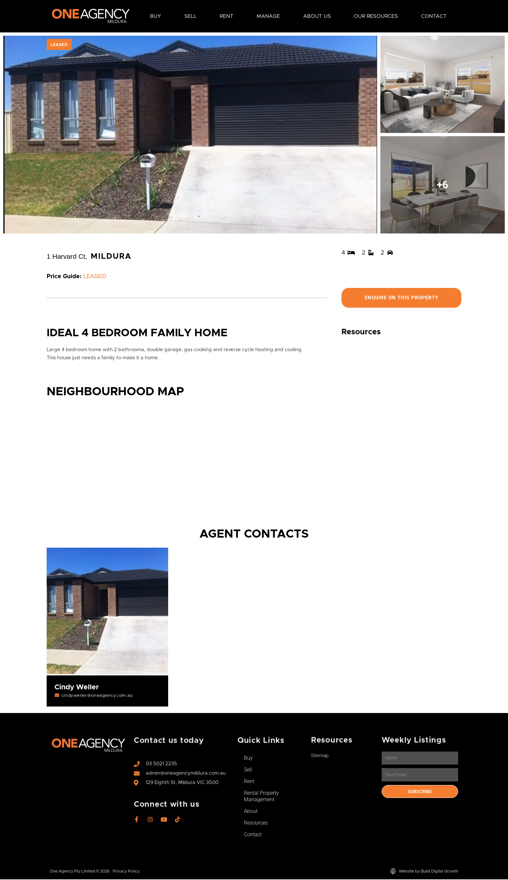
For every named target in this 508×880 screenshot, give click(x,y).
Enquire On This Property (401, 298)
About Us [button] (317, 16)
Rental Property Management (261, 797)
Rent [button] (226, 16)
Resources (256, 823)
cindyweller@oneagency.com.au (98, 696)
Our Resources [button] (376, 16)
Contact (433, 16)
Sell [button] (190, 16)
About (251, 812)
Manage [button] (268, 16)
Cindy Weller (77, 687)
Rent (249, 782)
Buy (248, 758)
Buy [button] (155, 16)
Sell (248, 770)
